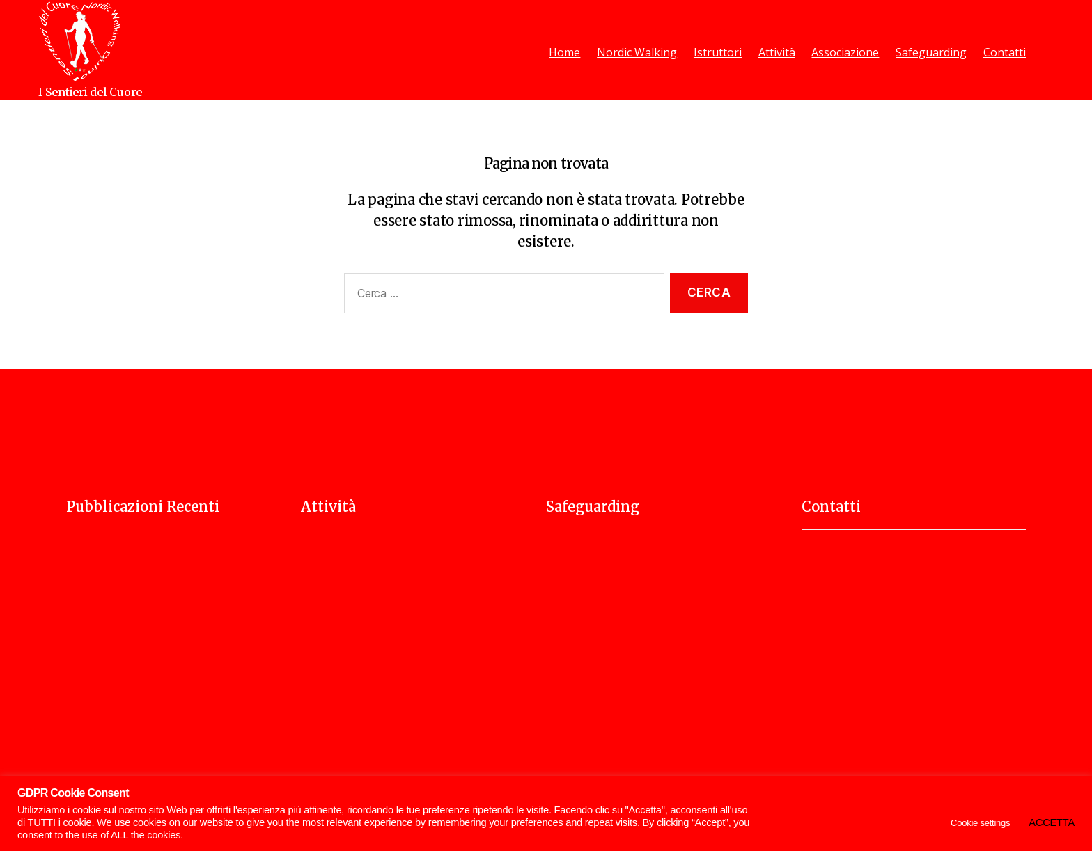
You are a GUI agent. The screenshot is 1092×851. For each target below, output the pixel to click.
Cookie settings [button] (980, 823)
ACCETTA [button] (1052, 822)
